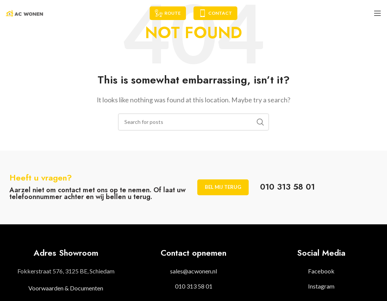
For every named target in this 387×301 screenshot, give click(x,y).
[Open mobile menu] (377, 13)
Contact (215, 13)
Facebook (321, 271)
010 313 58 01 (193, 286)
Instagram (321, 286)
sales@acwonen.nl (193, 271)
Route (168, 13)
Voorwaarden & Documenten (65, 288)
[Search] (193, 122)
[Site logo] (24, 12)
